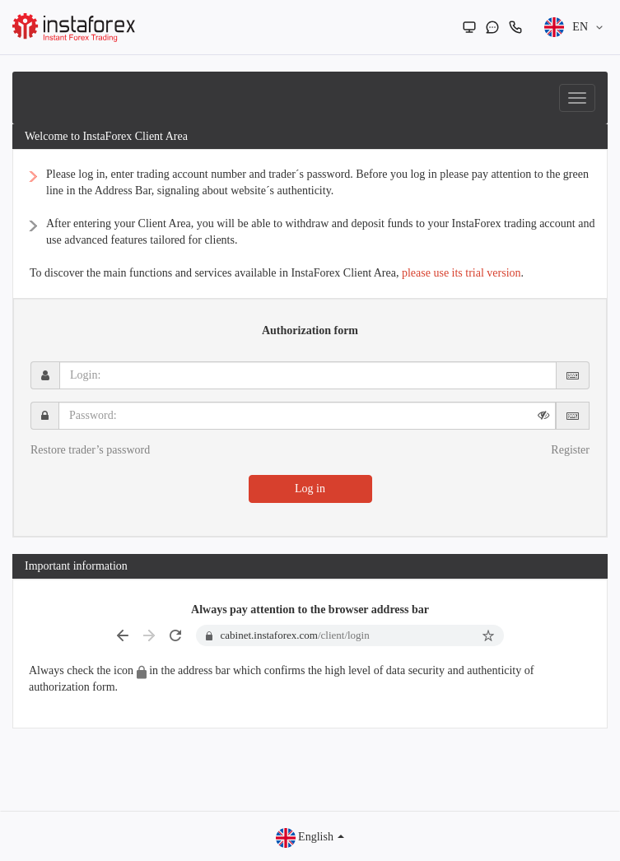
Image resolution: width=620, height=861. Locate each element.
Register (570, 450)
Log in (310, 488)
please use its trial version (461, 273)
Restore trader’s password (90, 450)
